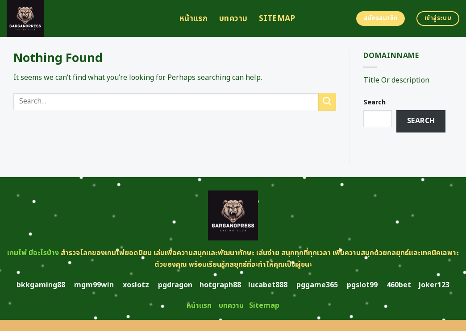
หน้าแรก (193, 18)
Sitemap (277, 18)
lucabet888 (267, 285)
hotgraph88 (220, 285)
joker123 (433, 285)
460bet (399, 285)
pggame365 (317, 285)
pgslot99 (362, 285)
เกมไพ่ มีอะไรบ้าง (33, 253)
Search (374, 102)
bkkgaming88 (41, 285)
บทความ (233, 18)
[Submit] (327, 101)
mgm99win (94, 285)
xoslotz (136, 285)
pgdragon (175, 285)
